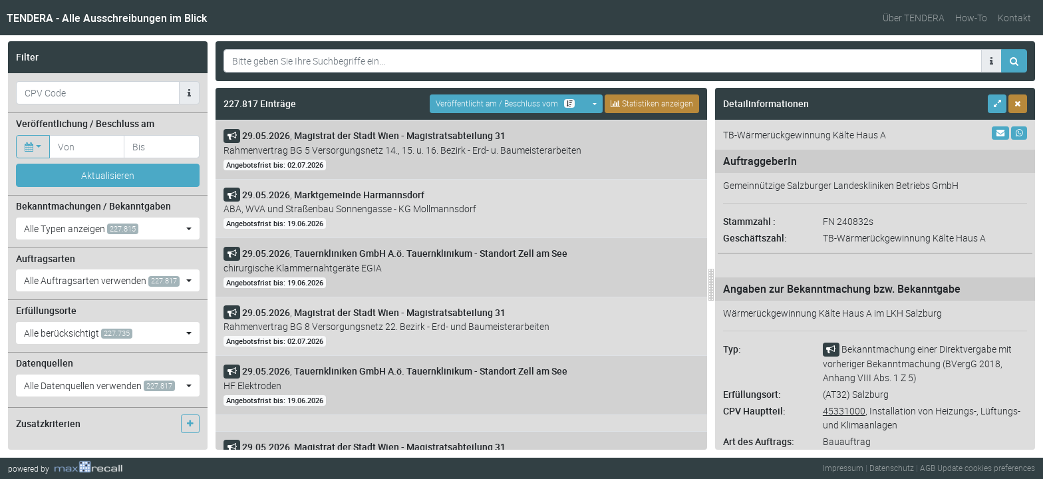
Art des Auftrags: (758, 441)
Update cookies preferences (986, 467)
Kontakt (1014, 17)
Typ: (732, 349)
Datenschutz (891, 467)
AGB (927, 467)
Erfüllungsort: (752, 394)
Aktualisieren (107, 175)
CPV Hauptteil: (754, 410)
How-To (971, 17)
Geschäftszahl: (755, 238)
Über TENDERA (914, 17)
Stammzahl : (749, 221)
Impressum (843, 467)
